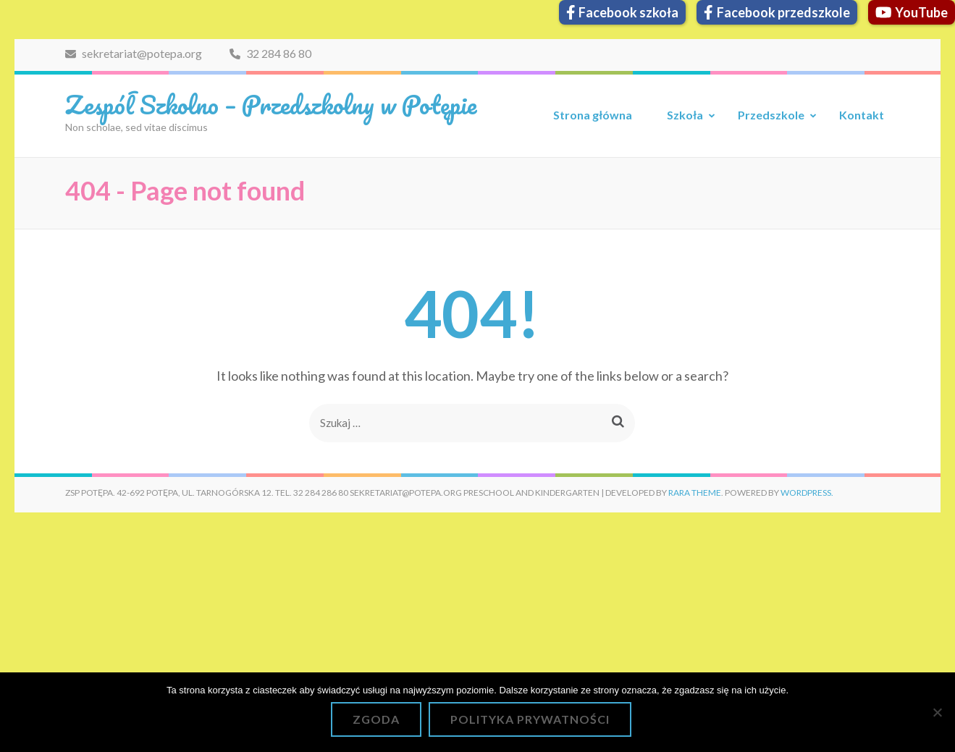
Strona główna (592, 115)
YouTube (911, 12)
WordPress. (807, 492)
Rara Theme (694, 492)
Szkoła (685, 115)
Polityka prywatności (530, 719)
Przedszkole (771, 115)
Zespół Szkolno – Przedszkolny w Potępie (270, 104)
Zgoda (376, 719)
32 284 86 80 (270, 53)
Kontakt (861, 115)
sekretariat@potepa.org (133, 53)
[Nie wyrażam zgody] (937, 712)
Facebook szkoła (622, 12)
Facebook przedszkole (777, 12)
